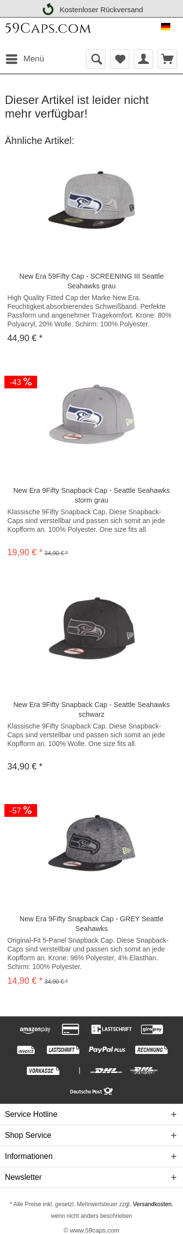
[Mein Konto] (143, 59)
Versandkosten (151, 1204)
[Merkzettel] (119, 59)
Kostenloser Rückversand (92, 8)
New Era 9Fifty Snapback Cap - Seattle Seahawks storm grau (91, 495)
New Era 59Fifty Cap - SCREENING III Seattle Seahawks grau (92, 281)
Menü (25, 57)
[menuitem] (24, 59)
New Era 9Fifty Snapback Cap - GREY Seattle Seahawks (91, 923)
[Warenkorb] (167, 59)
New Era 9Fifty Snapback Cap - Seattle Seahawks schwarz (91, 709)
